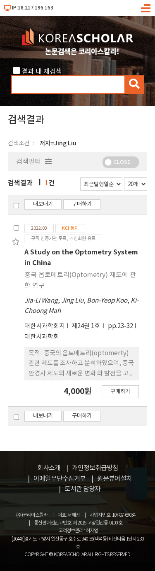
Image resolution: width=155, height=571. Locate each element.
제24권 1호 (86, 326)
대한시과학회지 (44, 326)
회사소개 (48, 468)
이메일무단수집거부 (59, 478)
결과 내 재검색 (41, 71)
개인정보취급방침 (95, 468)
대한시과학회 (41, 336)
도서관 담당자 (82, 489)
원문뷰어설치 (114, 478)
